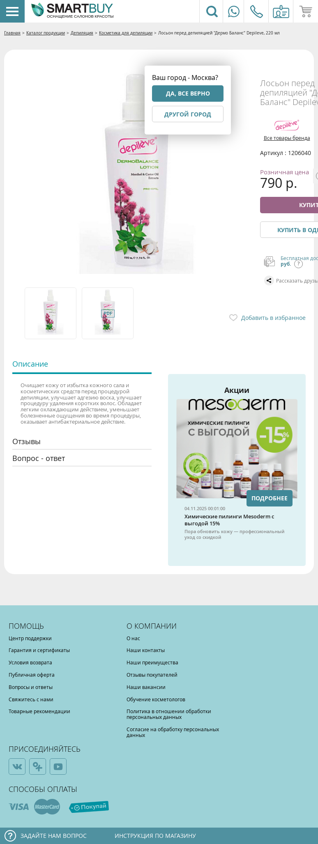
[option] (51, 313)
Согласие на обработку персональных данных (173, 732)
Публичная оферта (32, 674)
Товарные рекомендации (39, 711)
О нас (133, 638)
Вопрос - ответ (38, 458)
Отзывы (26, 441)
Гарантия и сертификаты (39, 650)
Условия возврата (30, 662)
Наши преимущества (152, 662)
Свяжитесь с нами (31, 699)
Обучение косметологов (156, 699)
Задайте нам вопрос (54, 835)
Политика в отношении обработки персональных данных (169, 714)
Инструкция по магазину (155, 835)
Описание (30, 364)
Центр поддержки (30, 638)
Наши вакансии (146, 687)
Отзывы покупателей (152, 674)
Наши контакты (146, 650)
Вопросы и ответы (31, 687)
